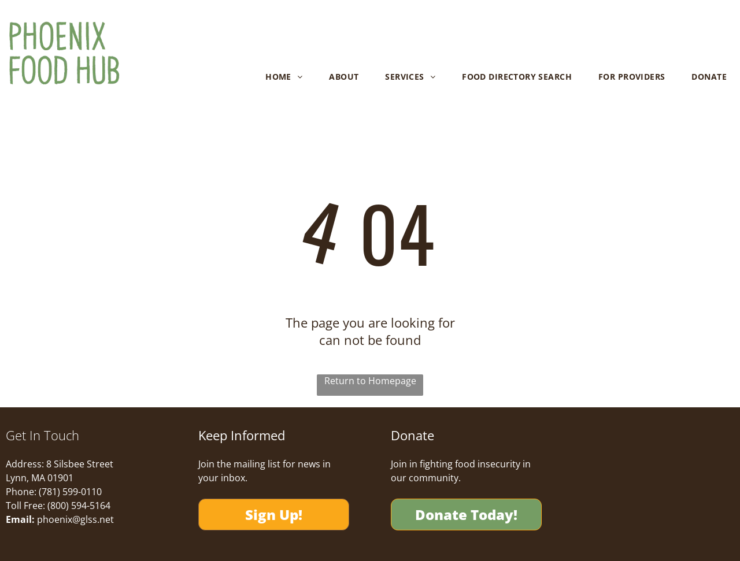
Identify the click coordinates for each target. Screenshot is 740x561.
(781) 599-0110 (70, 491)
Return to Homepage (370, 380)
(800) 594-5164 (78, 505)
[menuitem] (284, 76)
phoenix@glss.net (75, 519)
